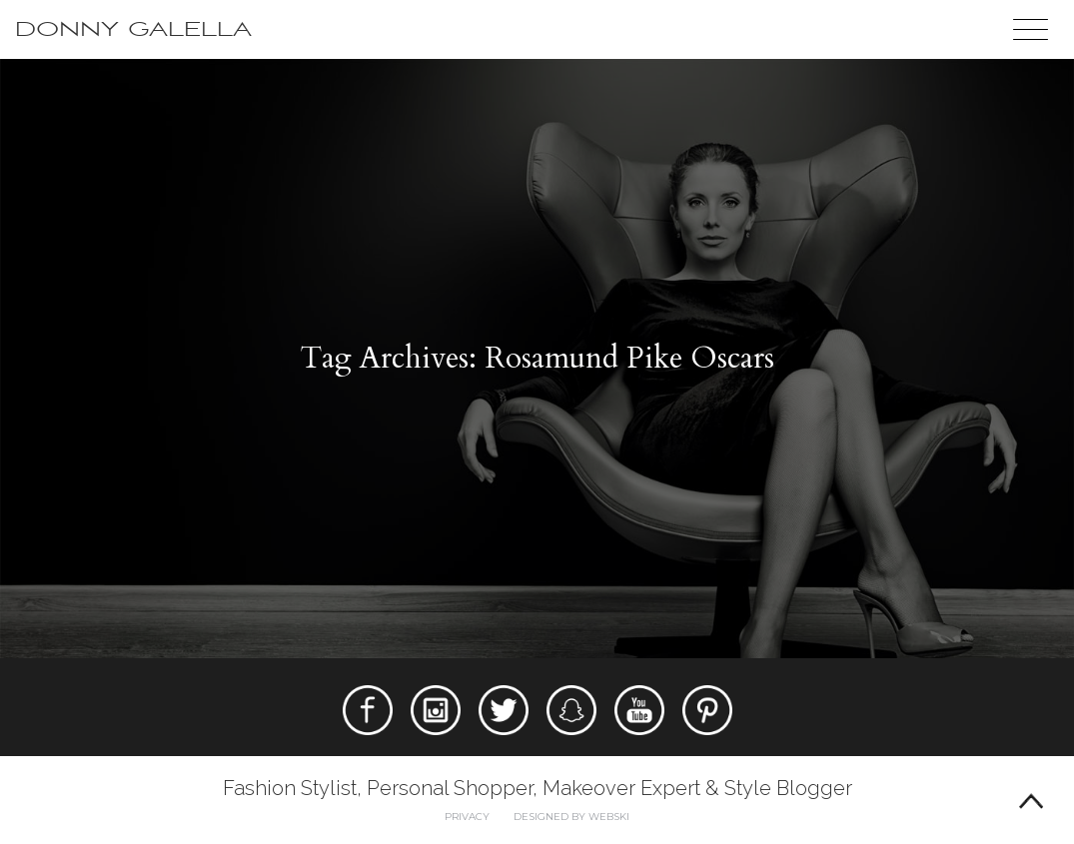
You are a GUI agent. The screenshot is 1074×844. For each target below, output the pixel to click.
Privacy (467, 816)
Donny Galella (133, 29)
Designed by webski (571, 816)
